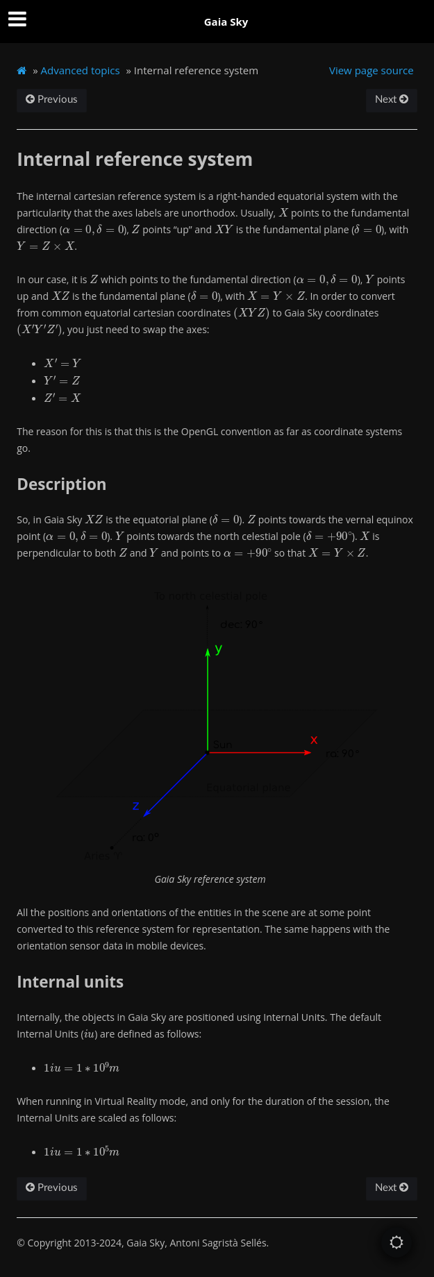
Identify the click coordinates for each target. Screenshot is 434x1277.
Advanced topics (80, 70)
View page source (371, 70)
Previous (52, 99)
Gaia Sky (226, 21)
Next (391, 99)
